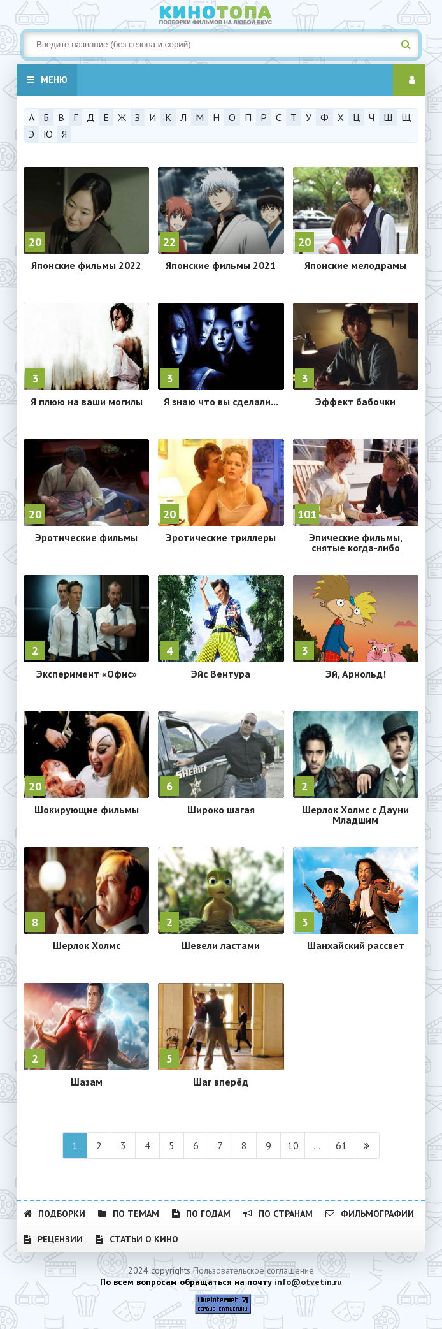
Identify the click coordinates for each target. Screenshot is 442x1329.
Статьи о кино (137, 1239)
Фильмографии (369, 1213)
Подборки (54, 1213)
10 (293, 1145)
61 (341, 1145)
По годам (201, 1213)
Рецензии (53, 1239)
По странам (278, 1213)
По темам (128, 1213)
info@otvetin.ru (308, 1282)
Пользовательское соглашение (253, 1270)
